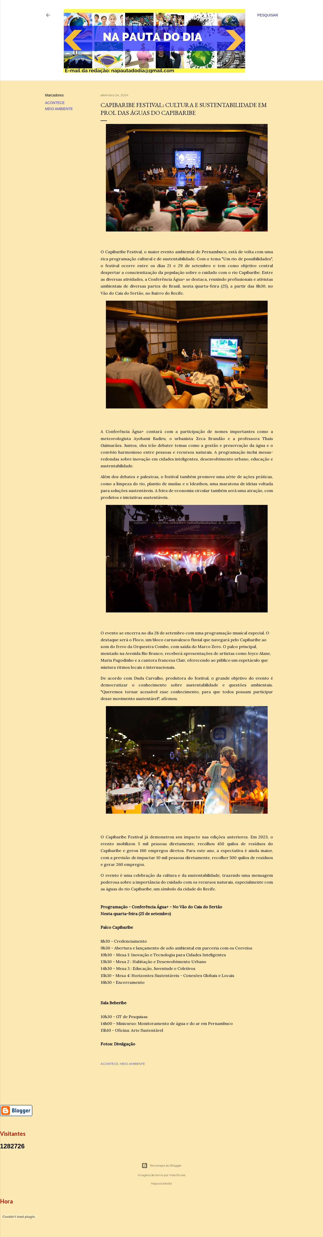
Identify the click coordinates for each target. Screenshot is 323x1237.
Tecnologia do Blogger (162, 1166)
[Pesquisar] (267, 15)
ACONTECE (55, 103)
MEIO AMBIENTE (59, 109)
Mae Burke (177, 1175)
